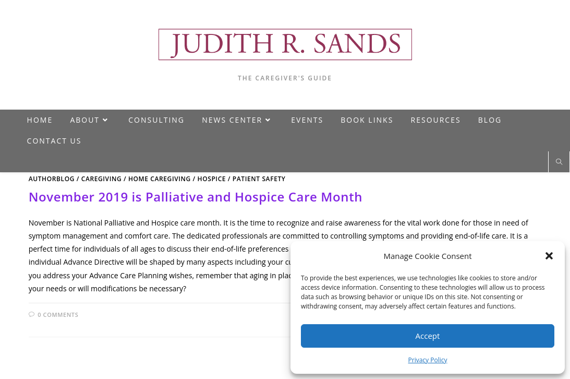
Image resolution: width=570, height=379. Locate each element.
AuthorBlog (52, 178)
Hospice (212, 178)
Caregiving (101, 178)
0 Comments (58, 314)
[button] (549, 256)
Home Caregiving (159, 178)
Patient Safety (259, 178)
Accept (428, 335)
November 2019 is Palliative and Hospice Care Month (195, 196)
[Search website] (559, 162)
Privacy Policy (427, 360)
